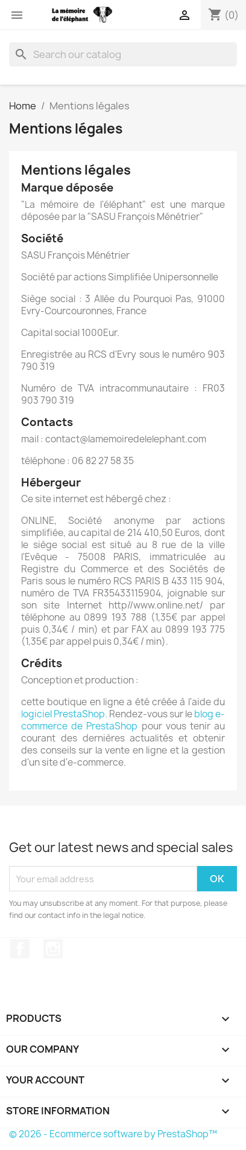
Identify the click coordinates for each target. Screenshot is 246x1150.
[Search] (123, 54)
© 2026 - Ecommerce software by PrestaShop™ (113, 1134)
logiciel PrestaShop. (65, 714)
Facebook (20, 948)
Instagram (53, 948)
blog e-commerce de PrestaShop (123, 720)
